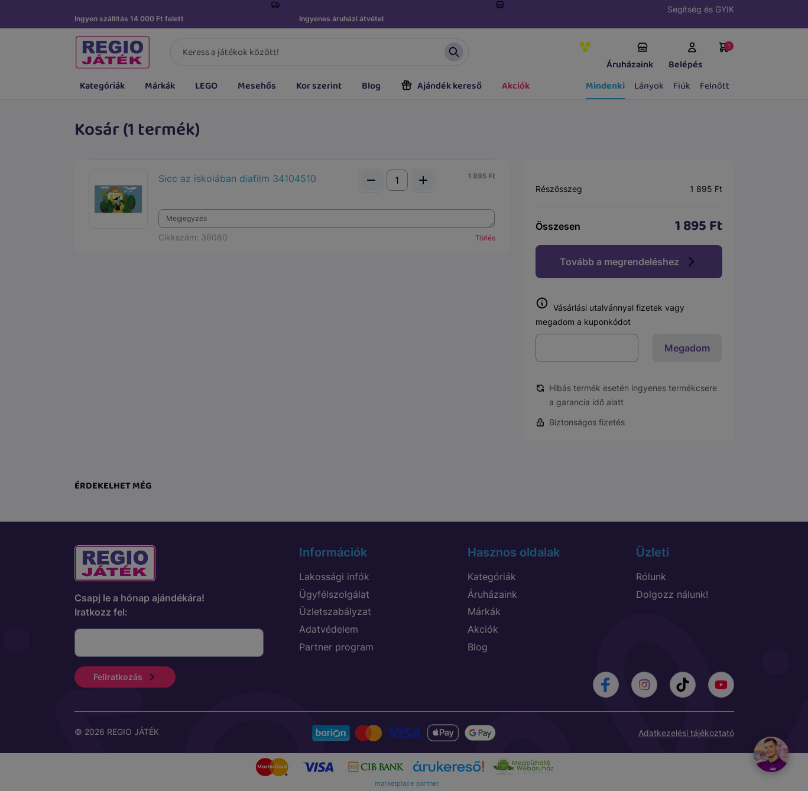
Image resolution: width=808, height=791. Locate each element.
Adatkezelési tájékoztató (686, 733)
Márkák (160, 86)
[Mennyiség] (397, 180)
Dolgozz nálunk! (672, 594)
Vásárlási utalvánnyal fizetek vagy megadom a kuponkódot (610, 312)
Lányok (649, 86)
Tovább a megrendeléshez (629, 262)
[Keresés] (319, 52)
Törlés (485, 237)
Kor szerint (319, 86)
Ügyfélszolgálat (334, 594)
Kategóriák (102, 86)
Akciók (516, 86)
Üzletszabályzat (335, 611)
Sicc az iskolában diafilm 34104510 (237, 178)
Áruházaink (629, 56)
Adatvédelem (328, 629)
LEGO (206, 86)
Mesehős (257, 86)
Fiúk (681, 86)
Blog (371, 86)
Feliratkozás (125, 677)
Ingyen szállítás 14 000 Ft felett (129, 18)
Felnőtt (714, 86)
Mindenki (605, 86)
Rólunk (651, 576)
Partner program (336, 647)
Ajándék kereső (441, 86)
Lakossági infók (334, 576)
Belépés (686, 56)
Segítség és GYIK (700, 9)
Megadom (687, 348)
